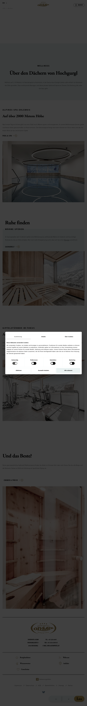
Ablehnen (18, 370)
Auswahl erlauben (43, 370)
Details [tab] (43, 336)
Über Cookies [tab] (69, 336)
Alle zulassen (68, 370)
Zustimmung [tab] (18, 336)
